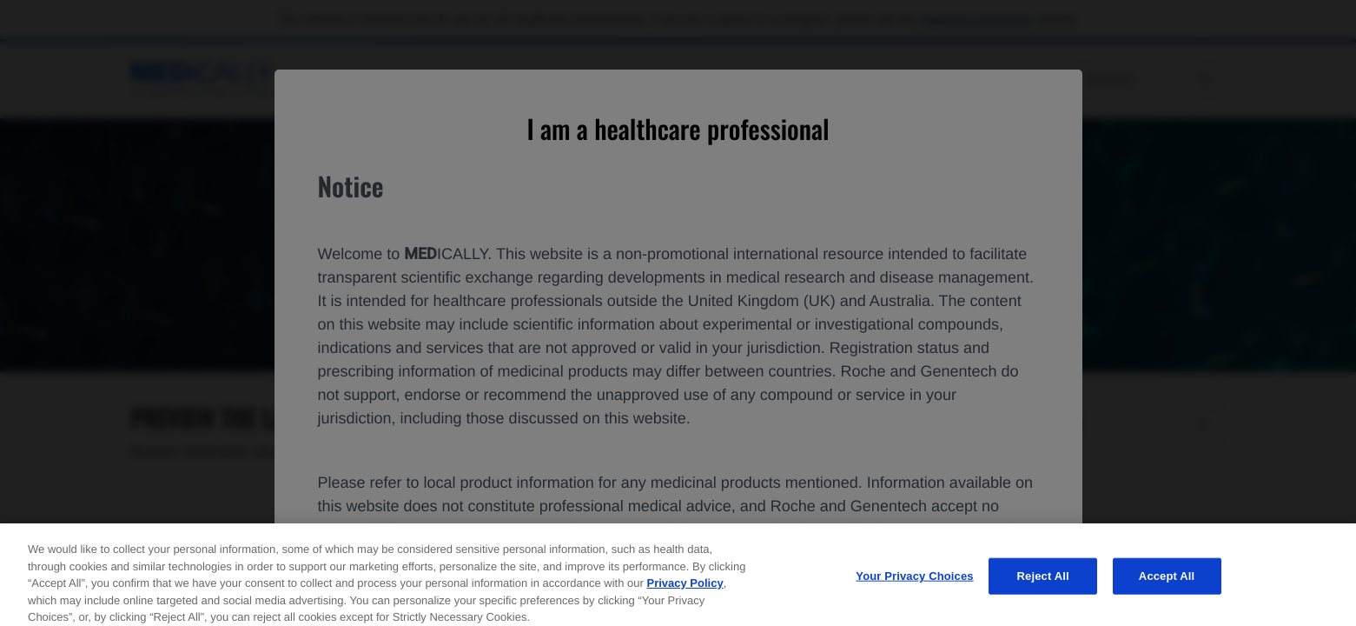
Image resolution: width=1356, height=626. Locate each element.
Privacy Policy (684, 597)
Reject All (1043, 590)
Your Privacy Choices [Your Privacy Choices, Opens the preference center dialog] (914, 590)
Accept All (1166, 590)
